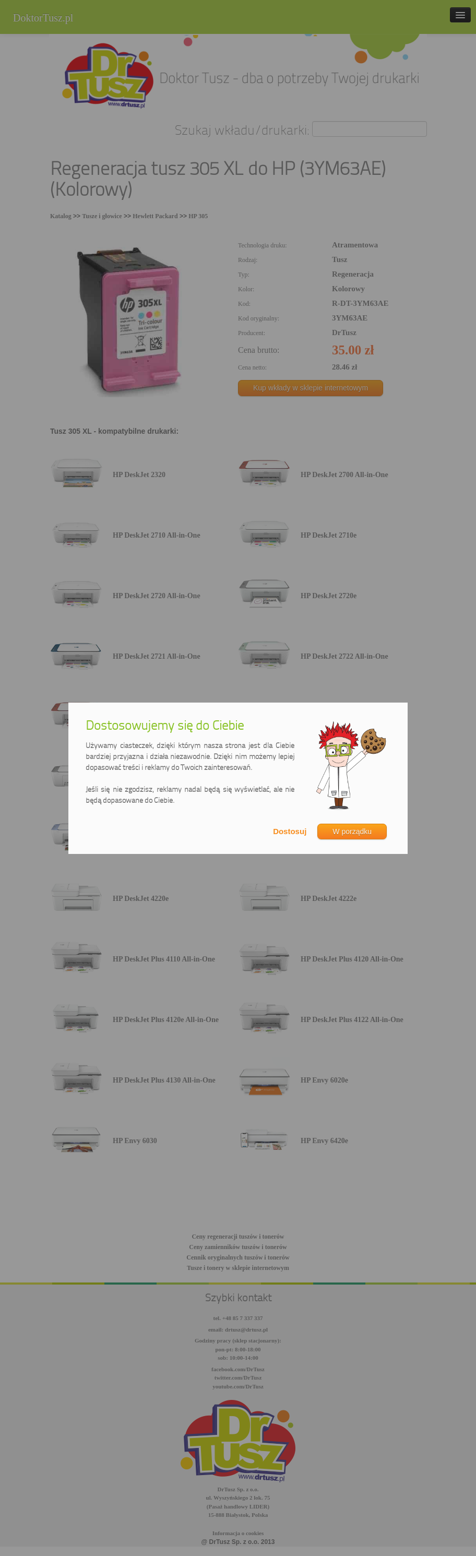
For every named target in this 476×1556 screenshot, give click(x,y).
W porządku (352, 831)
